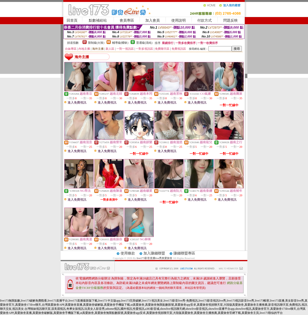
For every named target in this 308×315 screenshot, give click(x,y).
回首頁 (72, 20)
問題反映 (230, 20)
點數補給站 (98, 20)
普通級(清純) (144, 42)
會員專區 (127, 20)
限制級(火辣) (96, 42)
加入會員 (152, 20)
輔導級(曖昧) (120, 42)
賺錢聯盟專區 (184, 253)
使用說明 (178, 20)
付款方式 (204, 20)
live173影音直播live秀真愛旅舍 (155, 258)
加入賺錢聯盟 (154, 253)
